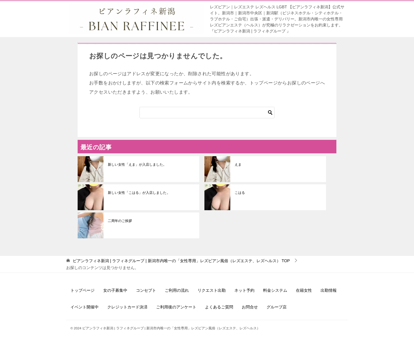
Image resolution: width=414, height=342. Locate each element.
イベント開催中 (84, 307)
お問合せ (250, 307)
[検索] (207, 112)
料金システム (275, 290)
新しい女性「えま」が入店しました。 (137, 165)
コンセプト (146, 290)
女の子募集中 (115, 290)
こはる (240, 193)
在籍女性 (304, 290)
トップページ (82, 290)
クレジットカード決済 (127, 307)
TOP (181, 260)
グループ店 (277, 307)
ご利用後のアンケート (176, 307)
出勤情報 (329, 290)
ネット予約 (244, 290)
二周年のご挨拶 (120, 221)
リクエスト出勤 (212, 290)
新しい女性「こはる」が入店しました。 (139, 193)
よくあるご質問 (219, 307)
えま (238, 165)
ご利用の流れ (177, 290)
